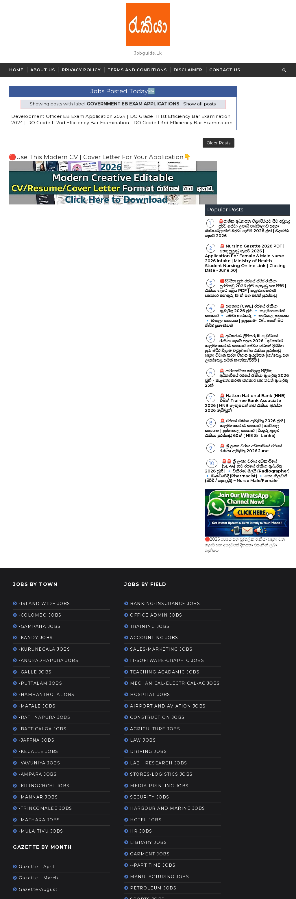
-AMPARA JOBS (38, 655)
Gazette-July (34, 804)
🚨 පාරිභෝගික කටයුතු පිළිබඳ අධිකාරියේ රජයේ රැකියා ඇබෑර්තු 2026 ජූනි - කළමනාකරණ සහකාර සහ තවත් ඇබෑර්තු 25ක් (247, 259)
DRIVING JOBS (131, 652)
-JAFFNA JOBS (36, 621)
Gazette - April (36, 748)
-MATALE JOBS (37, 587)
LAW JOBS (125, 640)
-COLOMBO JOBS (40, 496)
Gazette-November (42, 839)
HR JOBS (124, 738)
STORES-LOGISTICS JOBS (144, 674)
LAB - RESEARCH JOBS (141, 663)
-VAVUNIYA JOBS (39, 644)
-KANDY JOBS (36, 519)
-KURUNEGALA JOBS (44, 530)
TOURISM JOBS (132, 829)
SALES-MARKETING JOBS (144, 530)
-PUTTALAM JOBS (40, 564)
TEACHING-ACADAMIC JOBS (147, 559)
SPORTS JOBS (130, 806)
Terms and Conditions (137, 69)
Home (16, 69)
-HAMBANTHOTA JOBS (47, 575)
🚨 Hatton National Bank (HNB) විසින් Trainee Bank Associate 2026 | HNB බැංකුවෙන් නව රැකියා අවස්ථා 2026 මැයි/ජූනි (245, 284)
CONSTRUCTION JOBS (140, 618)
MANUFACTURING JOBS (142, 783)
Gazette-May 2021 (41, 827)
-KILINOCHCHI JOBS (44, 666)
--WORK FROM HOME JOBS (147, 817)
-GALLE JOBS (35, 553)
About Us (42, 69)
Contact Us (224, 69)
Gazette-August (38, 770)
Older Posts (184, 153)
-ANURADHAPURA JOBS (48, 541)
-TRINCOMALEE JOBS (45, 689)
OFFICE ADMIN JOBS (139, 496)
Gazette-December (42, 782)
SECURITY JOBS (132, 697)
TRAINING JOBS (132, 507)
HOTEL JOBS (128, 726)
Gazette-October (39, 850)
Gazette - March (38, 759)
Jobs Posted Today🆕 (105, 88)
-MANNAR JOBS (38, 678)
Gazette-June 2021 (41, 816)
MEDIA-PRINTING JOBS (142, 686)
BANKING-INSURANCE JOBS (148, 484)
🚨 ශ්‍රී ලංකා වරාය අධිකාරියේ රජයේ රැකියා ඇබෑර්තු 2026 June (251, 330)
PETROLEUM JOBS (136, 795)
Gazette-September (43, 861)
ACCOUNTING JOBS (137, 519)
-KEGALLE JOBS (38, 632)
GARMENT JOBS (132, 761)
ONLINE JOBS (130, 852)
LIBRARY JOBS (131, 749)
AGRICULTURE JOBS (138, 629)
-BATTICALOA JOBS (42, 610)
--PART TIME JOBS (135, 772)
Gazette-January (39, 793)
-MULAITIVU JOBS (41, 712)
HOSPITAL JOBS (133, 588)
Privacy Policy (81, 69)
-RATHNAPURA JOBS (44, 598)
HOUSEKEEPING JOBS (140, 840)
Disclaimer (188, 69)
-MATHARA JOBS (39, 700)
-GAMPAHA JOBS (40, 507)
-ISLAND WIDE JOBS (44, 484)
